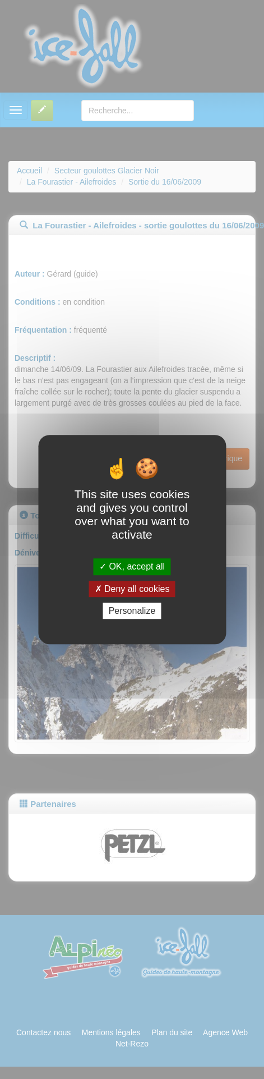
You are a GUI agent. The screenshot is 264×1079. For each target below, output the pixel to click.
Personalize (132, 611)
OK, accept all (132, 567)
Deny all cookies (132, 589)
